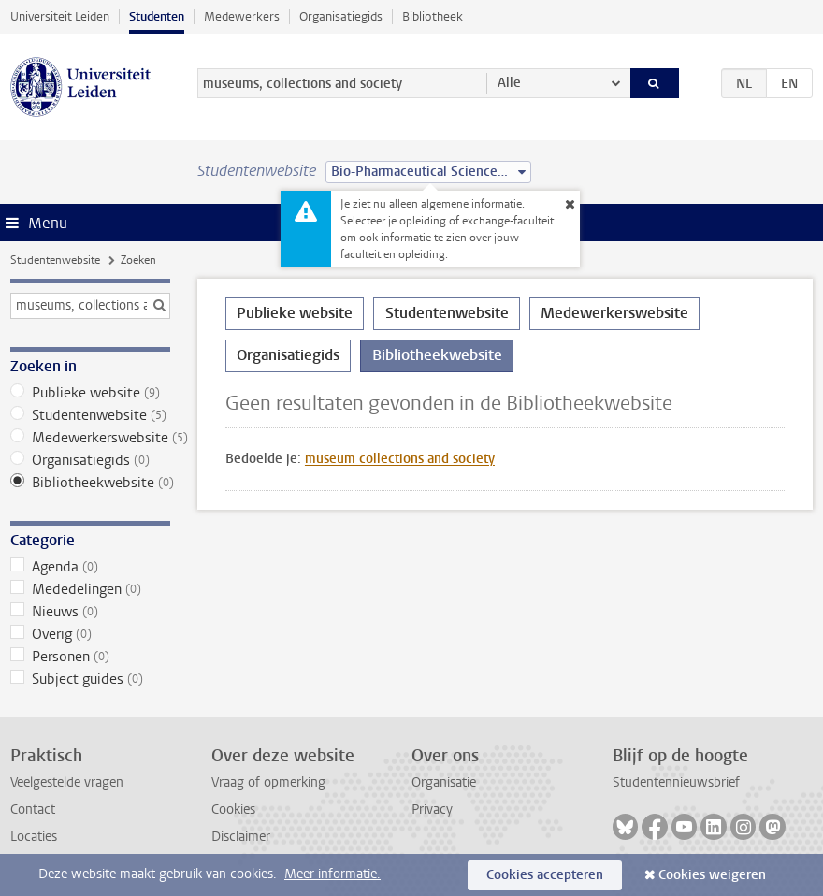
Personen (90, 656)
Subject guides (90, 679)
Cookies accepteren (544, 875)
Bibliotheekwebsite (90, 482)
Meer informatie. (332, 874)
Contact (32, 809)
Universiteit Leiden (59, 16)
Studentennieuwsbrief (676, 782)
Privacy (432, 809)
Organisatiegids (341, 16)
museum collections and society (400, 459)
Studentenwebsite (55, 260)
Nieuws (90, 611)
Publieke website (90, 393)
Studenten (156, 16)
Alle (509, 83)
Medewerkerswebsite (90, 437)
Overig (90, 634)
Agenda (90, 566)
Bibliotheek (432, 16)
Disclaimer (240, 836)
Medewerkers (242, 16)
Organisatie (444, 782)
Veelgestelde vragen (66, 782)
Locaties (33, 836)
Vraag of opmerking (268, 782)
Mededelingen (90, 589)
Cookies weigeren (712, 875)
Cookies (233, 809)
